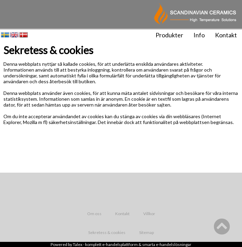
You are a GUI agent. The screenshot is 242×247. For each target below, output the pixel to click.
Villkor (149, 213)
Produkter (169, 35)
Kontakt (226, 35)
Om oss (94, 213)
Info (199, 35)
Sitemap (146, 232)
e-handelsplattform (120, 244)
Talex (77, 244)
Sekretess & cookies (106, 232)
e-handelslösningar (173, 244)
